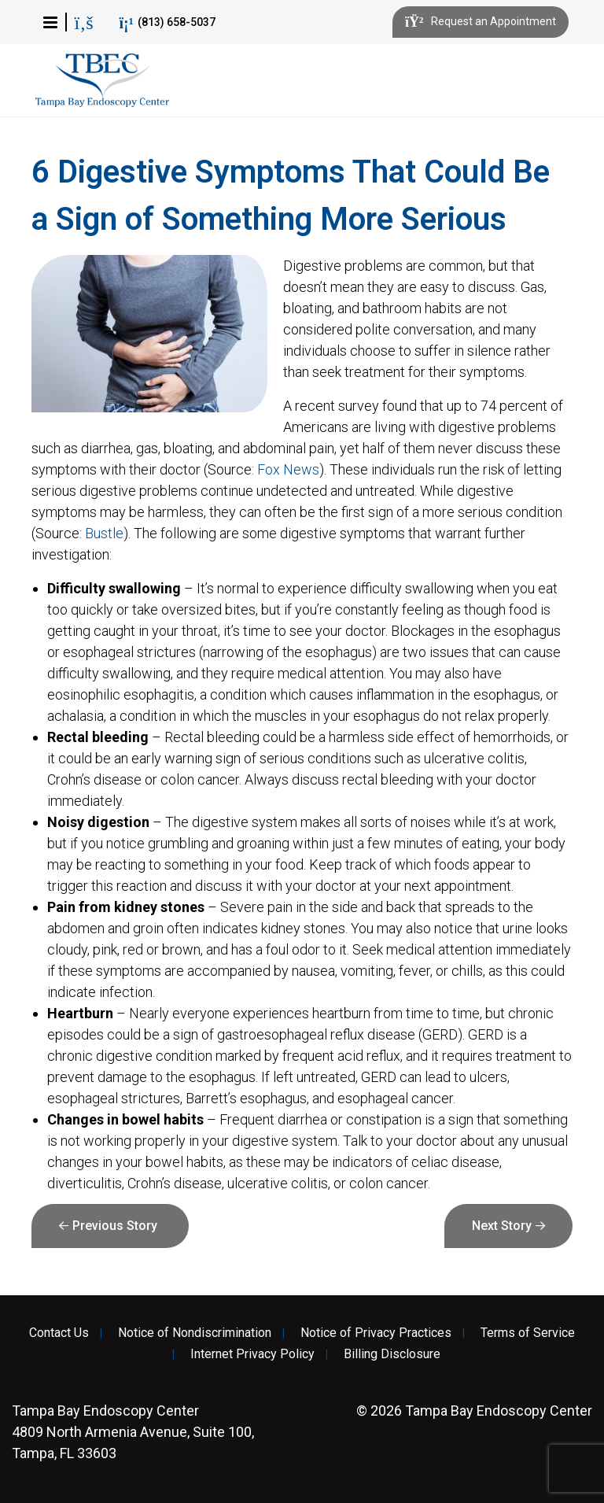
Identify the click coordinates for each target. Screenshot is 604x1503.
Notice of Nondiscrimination (194, 1333)
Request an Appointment (480, 22)
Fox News (288, 469)
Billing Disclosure (392, 1354)
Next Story (502, 1225)
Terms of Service (528, 1333)
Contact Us (59, 1333)
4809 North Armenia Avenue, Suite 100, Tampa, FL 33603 (133, 1431)
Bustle (104, 533)
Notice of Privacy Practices (375, 1333)
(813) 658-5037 (167, 23)
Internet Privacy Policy (252, 1354)
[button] (50, 22)
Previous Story (114, 1225)
